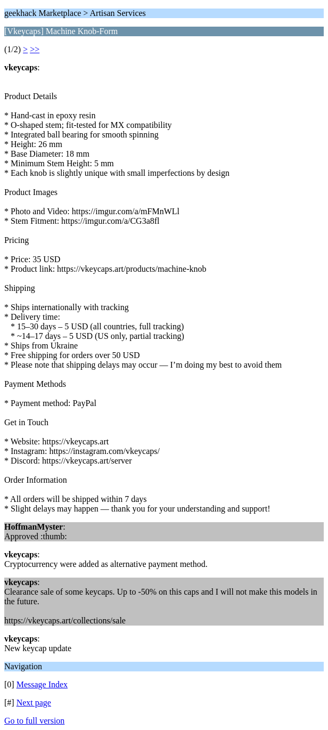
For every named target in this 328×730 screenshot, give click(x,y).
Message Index (42, 684)
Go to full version (34, 720)
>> (34, 49)
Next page (34, 702)
